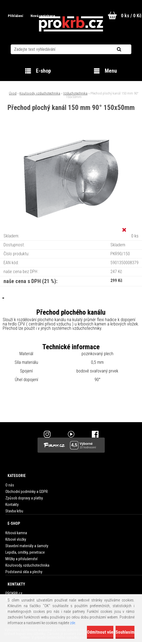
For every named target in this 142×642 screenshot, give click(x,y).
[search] (125, 49)
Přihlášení (15, 16)
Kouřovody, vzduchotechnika (39, 93)
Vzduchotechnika (75, 93)
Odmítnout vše (100, 632)
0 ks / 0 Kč (131, 15)
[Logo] (71, 24)
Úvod (12, 93)
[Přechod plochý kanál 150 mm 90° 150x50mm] (71, 133)
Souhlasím (125, 632)
